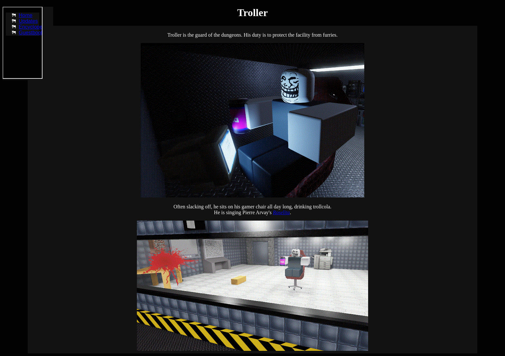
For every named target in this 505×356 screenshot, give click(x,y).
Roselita (281, 212)
